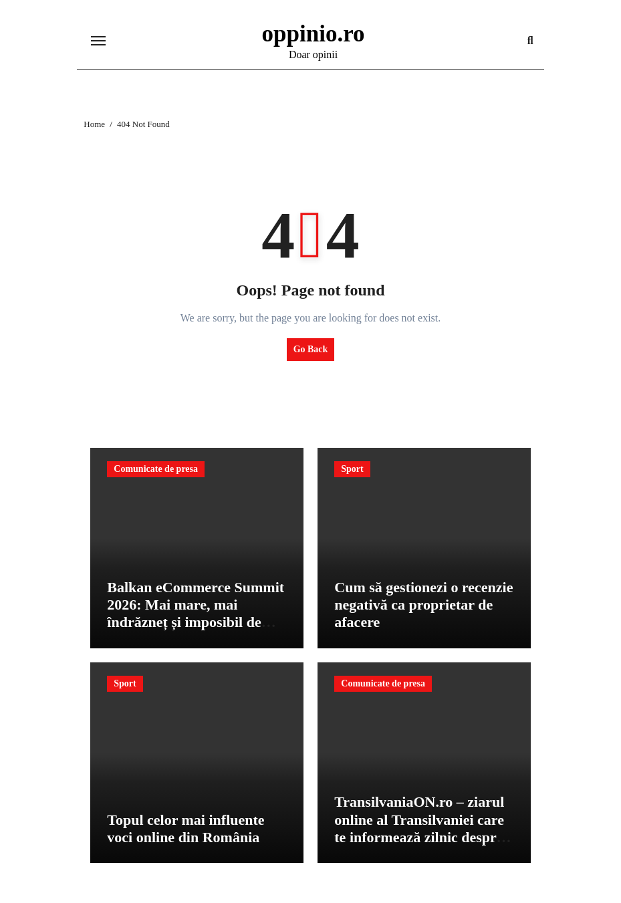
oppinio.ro (313, 34)
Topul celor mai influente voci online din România (185, 828)
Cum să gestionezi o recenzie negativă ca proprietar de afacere (423, 605)
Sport (352, 469)
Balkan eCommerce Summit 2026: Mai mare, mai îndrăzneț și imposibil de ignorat (195, 613)
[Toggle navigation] (98, 40)
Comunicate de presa (156, 469)
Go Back (310, 349)
